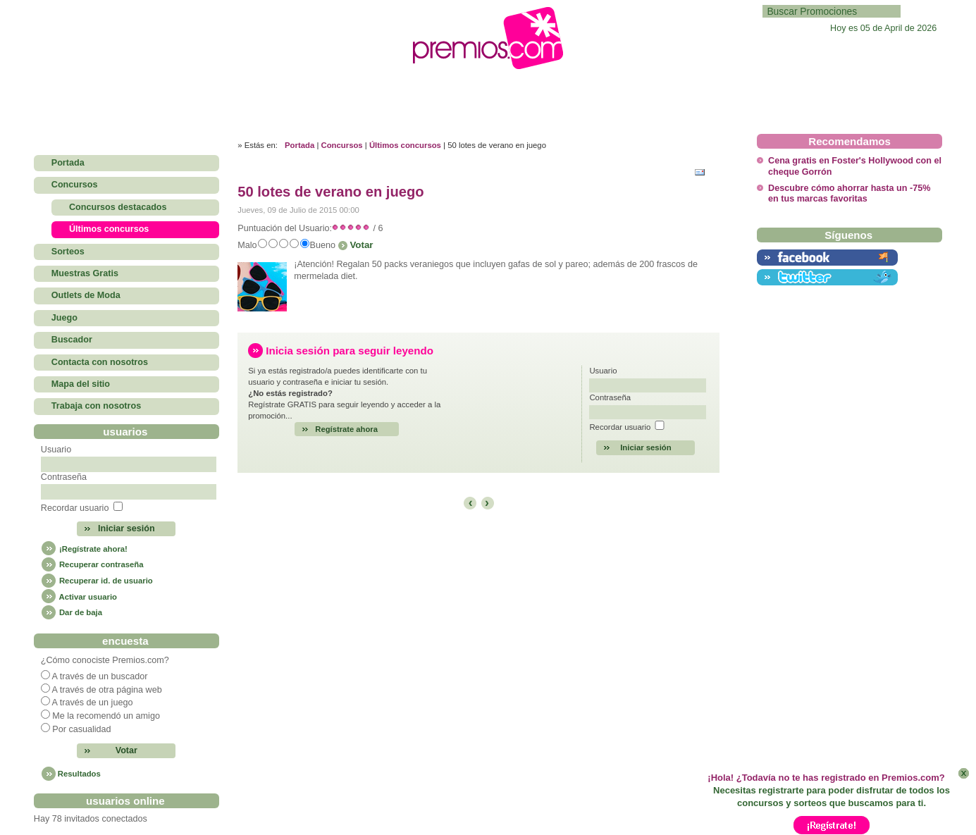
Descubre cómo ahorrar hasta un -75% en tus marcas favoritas (849, 193)
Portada (299, 145)
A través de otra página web (107, 690)
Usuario (56, 449)
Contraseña (64, 477)
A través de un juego (92, 702)
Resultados (79, 773)
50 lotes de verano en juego (330, 191)
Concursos (342, 145)
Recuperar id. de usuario (97, 580)
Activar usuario (79, 597)
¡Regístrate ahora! (84, 549)
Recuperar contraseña (92, 564)
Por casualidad (81, 729)
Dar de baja (71, 612)
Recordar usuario (75, 508)
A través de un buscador (100, 676)
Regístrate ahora (346, 429)
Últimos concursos (405, 145)
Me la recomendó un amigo (106, 716)
